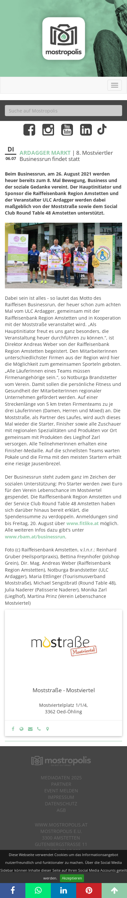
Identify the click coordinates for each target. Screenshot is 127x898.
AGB (61, 810)
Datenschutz (61, 803)
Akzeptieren (72, 878)
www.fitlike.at (82, 523)
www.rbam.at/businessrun (35, 537)
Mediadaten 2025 (61, 777)
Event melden (61, 790)
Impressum (61, 797)
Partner (61, 784)
